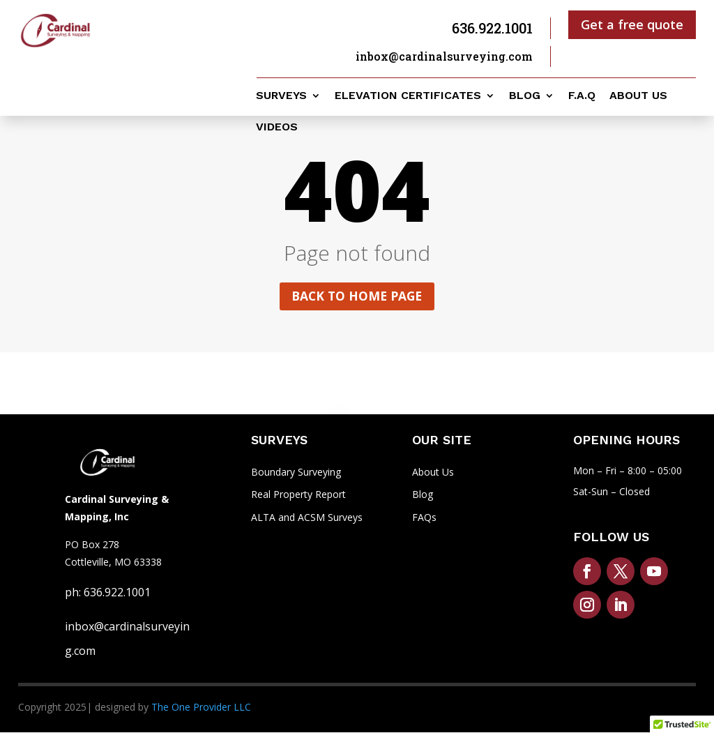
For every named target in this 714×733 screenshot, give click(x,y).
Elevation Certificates (408, 96)
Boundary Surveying (296, 472)
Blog (524, 96)
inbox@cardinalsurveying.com (444, 56)
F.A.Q (581, 96)
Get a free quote (632, 24)
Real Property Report (298, 495)
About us (638, 96)
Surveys (281, 96)
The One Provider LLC (201, 708)
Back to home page (357, 296)
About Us (433, 472)
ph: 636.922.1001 (108, 592)
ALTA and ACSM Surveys (307, 518)
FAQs (424, 518)
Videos (277, 127)
